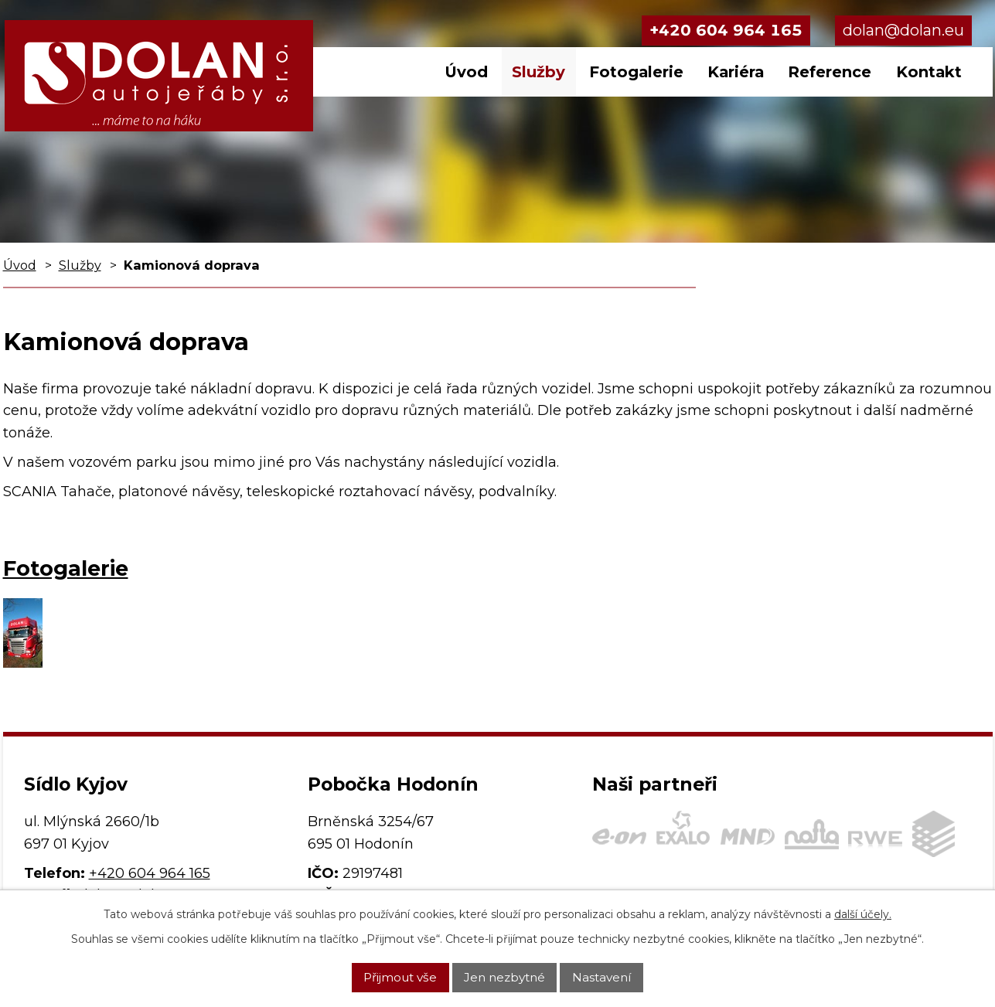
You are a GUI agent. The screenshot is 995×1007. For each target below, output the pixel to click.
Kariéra (735, 72)
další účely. (862, 914)
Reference (829, 72)
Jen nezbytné (504, 977)
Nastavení (602, 977)
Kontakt (929, 72)
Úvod (466, 72)
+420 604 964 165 (725, 30)
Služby (538, 72)
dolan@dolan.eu (903, 30)
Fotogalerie (636, 72)
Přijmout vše (400, 977)
